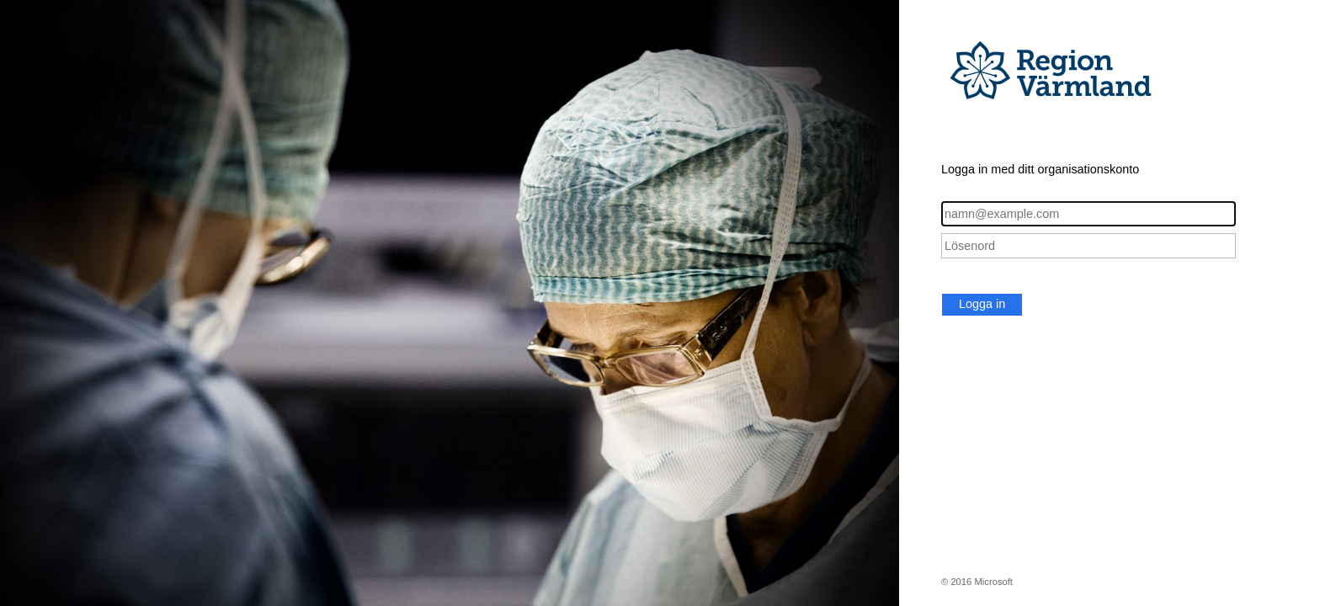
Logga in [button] (982, 304)
